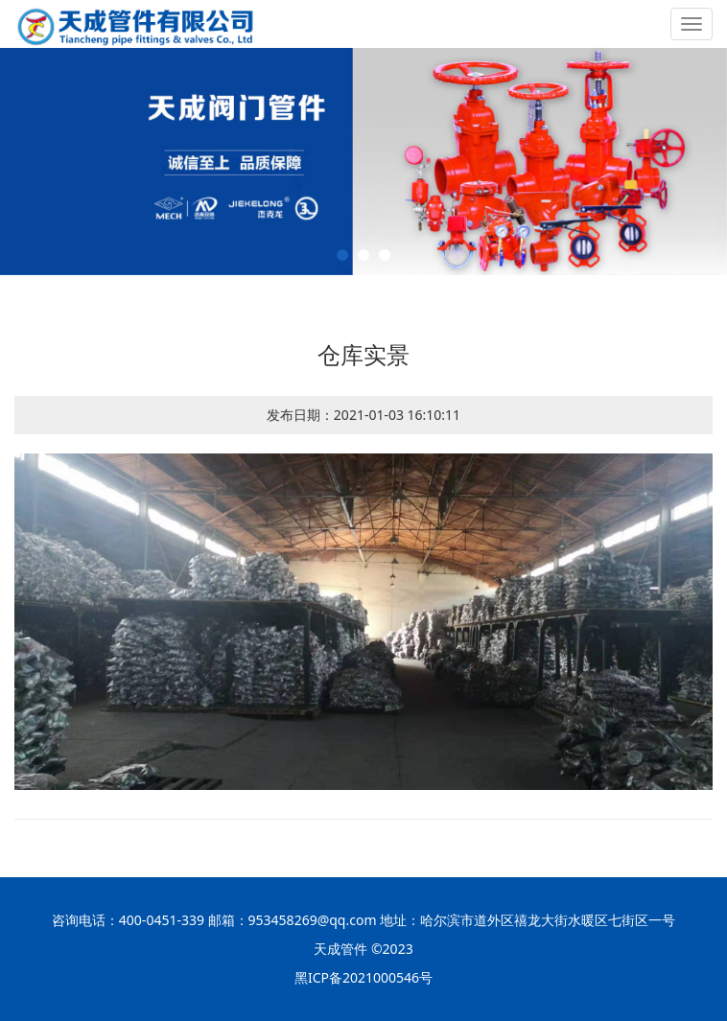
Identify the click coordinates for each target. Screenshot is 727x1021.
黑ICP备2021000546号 (363, 977)
